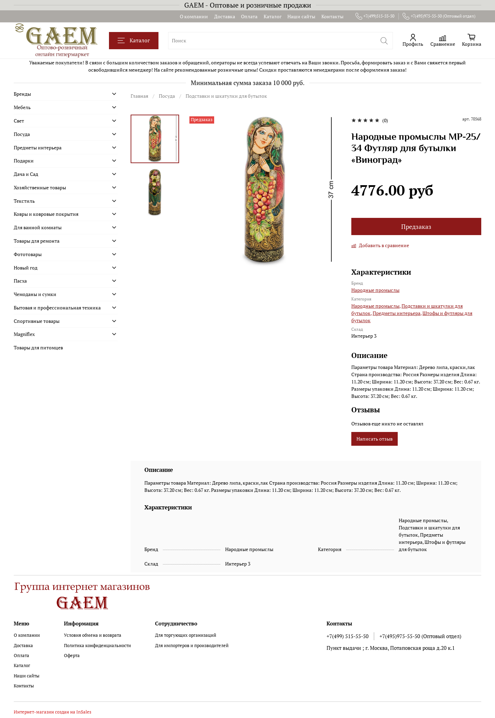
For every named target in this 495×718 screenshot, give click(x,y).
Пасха (20, 280)
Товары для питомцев (38, 347)
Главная (139, 96)
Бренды (22, 94)
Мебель (22, 107)
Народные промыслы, (375, 306)
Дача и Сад (26, 174)
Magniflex (24, 334)
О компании (194, 16)
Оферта (72, 655)
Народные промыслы (375, 290)
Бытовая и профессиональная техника (57, 307)
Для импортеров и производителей (192, 645)
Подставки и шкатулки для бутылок (226, 96)
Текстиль (24, 201)
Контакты (332, 16)
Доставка (224, 16)
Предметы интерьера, (397, 313)
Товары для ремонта (36, 240)
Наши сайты (301, 16)
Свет (19, 120)
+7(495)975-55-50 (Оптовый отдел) (439, 16)
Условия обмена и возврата (92, 635)
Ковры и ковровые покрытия (46, 214)
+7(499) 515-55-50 (347, 636)
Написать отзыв (374, 438)
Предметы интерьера (38, 147)
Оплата (249, 16)
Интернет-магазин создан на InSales (52, 712)
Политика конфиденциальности (97, 645)
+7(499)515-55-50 (375, 16)
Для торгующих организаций (185, 635)
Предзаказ (416, 227)
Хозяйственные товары (40, 187)
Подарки (24, 160)
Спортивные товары (36, 321)
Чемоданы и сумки (35, 294)
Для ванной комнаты (38, 227)
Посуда (167, 96)
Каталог (273, 16)
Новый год (25, 267)
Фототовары (28, 254)
